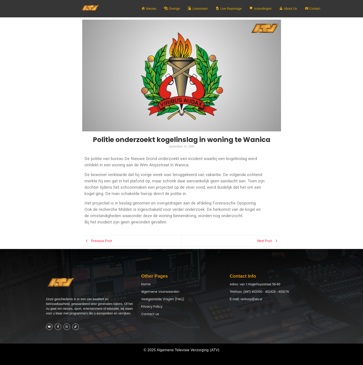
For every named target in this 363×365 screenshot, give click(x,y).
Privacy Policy (151, 306)
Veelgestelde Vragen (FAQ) (162, 299)
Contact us (150, 314)
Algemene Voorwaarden (160, 291)
